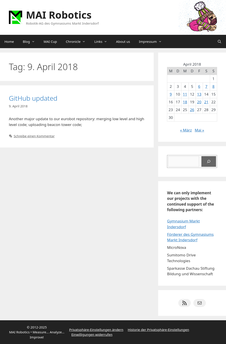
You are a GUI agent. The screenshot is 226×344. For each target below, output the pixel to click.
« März (186, 130)
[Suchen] (208, 161)
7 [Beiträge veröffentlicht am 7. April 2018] (206, 86)
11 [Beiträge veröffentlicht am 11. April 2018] (185, 94)
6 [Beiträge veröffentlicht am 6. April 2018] (199, 86)
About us (123, 41)
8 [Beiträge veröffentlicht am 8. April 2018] (213, 86)
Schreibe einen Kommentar (34, 136)
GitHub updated (33, 98)
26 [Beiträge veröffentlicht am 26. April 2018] (192, 109)
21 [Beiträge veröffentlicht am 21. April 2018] (206, 101)
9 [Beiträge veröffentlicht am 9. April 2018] (171, 94)
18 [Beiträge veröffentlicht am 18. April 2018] (185, 101)
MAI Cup (50, 41)
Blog (31, 41)
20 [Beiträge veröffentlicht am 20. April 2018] (199, 101)
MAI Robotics (59, 15)
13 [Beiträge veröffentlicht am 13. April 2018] (199, 94)
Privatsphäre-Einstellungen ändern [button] (96, 329)
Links (103, 41)
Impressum (152, 41)
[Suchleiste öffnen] (219, 41)
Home (9, 41)
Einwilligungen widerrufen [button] (91, 334)
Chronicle (78, 41)
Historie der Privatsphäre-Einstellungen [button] (158, 329)
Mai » (199, 130)
